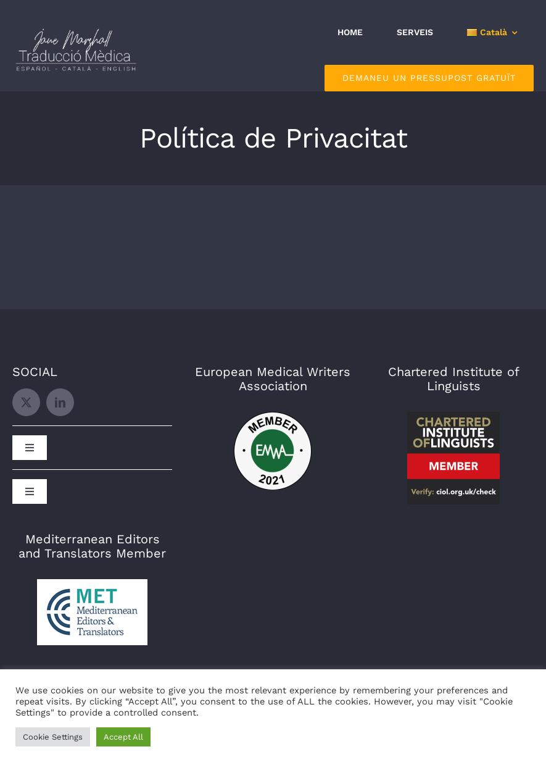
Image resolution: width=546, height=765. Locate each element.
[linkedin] (60, 402)
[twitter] (26, 402)
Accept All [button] (123, 737)
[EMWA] (273, 417)
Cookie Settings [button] (53, 737)
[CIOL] (453, 417)
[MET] (92, 584)
